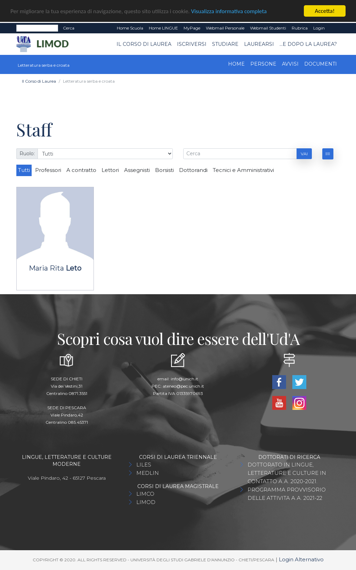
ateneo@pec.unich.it (183, 386)
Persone (263, 64)
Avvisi (290, 64)
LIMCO (145, 493)
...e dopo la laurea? (308, 44)
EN (333, 28)
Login (319, 28)
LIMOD (145, 502)
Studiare (225, 44)
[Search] (37, 28)
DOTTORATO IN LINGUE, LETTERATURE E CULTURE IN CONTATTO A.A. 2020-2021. (287, 473)
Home (236, 64)
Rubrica (300, 28)
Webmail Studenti (268, 28)
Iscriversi (192, 44)
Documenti (320, 64)
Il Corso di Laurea (143, 44)
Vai (304, 153)
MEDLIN (147, 473)
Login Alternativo (301, 559)
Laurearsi (259, 44)
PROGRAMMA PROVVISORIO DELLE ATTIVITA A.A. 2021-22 (287, 493)
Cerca (68, 28)
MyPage (192, 28)
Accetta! (325, 11)
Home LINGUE (163, 28)
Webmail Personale (225, 28)
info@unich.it (184, 378)
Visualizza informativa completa (229, 11)
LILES (143, 464)
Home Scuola (130, 28)
